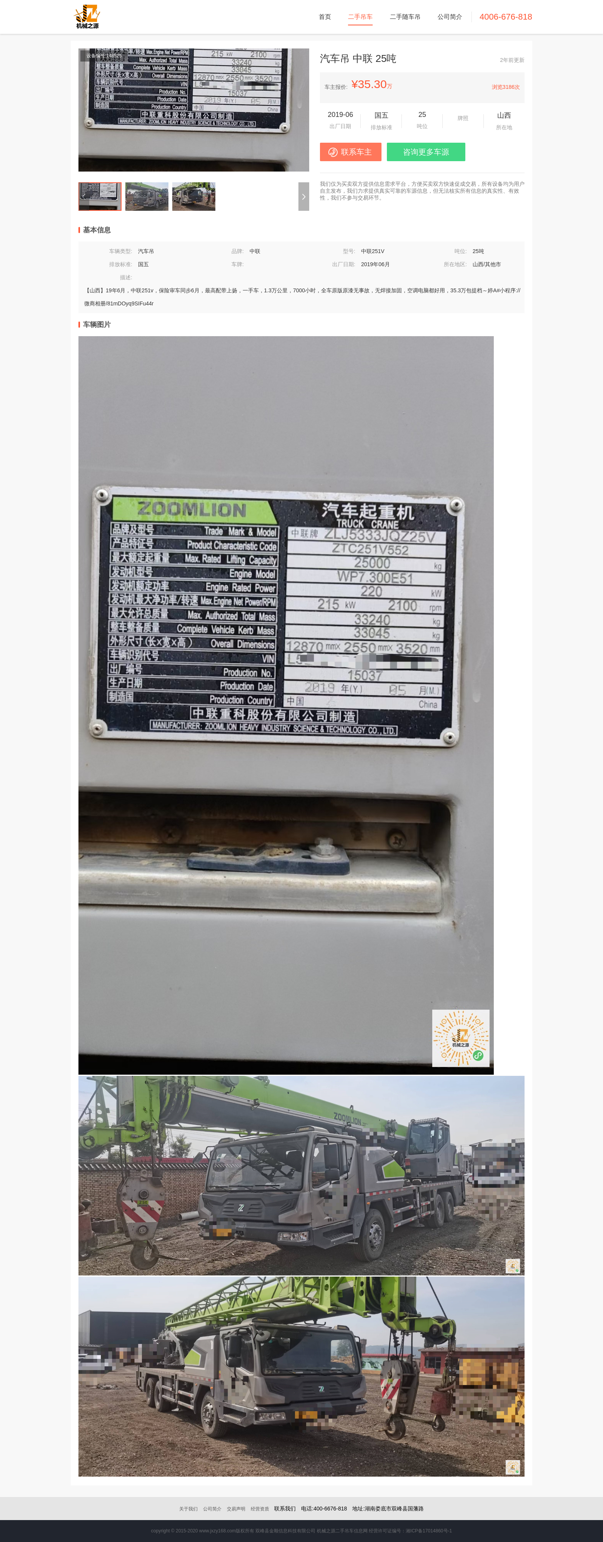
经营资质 (260, 1509)
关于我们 (188, 1509)
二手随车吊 (405, 16)
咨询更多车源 (426, 152)
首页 (325, 16)
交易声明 (236, 1509)
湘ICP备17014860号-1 (429, 1531)
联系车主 (356, 152)
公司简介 (450, 16)
